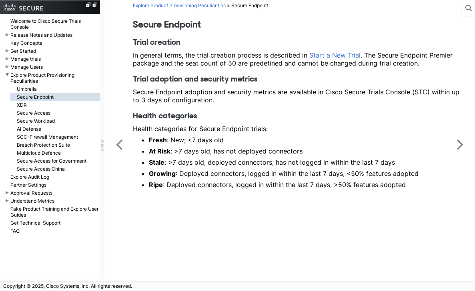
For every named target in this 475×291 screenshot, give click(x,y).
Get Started (23, 51)
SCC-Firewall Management (47, 137)
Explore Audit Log (29, 177)
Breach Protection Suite (43, 145)
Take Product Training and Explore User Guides (54, 212)
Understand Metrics (32, 201)
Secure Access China (41, 169)
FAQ (15, 231)
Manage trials (25, 59)
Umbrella (27, 89)
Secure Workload (36, 121)
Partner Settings (28, 185)
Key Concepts (26, 43)
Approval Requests (31, 193)
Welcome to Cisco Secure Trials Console (45, 24)
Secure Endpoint (35, 97)
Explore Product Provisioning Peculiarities (42, 78)
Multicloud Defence (39, 153)
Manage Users (26, 67)
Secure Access (33, 113)
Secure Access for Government (51, 161)
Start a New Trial (335, 55)
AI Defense (29, 129)
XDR (22, 105)
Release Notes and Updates (41, 35)
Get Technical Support (35, 223)
